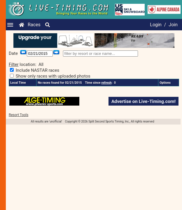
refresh (106, 83)
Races (34, 24)
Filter (14, 64)
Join (173, 24)
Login (155, 24)
